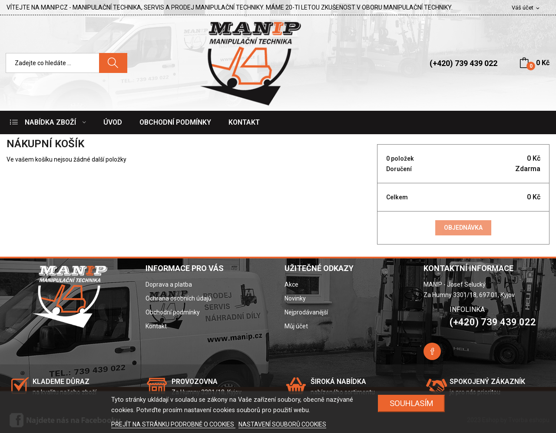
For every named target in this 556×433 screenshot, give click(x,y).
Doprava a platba (169, 284)
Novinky (295, 298)
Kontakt (156, 326)
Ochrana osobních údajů (179, 298)
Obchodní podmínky (173, 312)
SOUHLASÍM (412, 403)
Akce (291, 284)
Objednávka (463, 227)
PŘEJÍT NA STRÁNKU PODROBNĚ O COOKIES (173, 424)
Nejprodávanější (306, 312)
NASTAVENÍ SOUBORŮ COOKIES (282, 424)
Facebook (432, 351)
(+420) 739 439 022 (463, 63)
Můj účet (296, 326)
